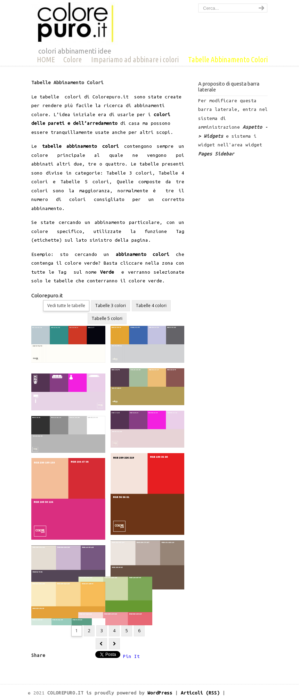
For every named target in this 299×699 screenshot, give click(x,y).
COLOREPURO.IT (74, 23)
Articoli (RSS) (200, 693)
